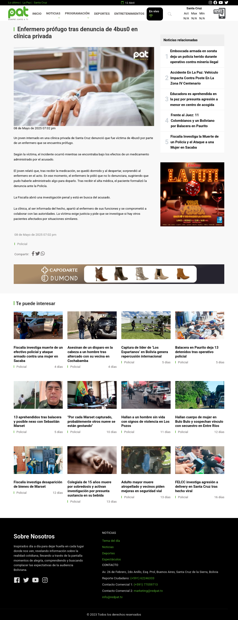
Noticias (53, 13)
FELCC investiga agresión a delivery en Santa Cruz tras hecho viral (196, 486)
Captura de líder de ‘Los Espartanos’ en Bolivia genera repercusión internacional (144, 351)
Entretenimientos (129, 13)
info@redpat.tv (112, 597)
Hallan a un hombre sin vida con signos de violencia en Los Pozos (145, 421)
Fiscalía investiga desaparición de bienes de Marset (38, 484)
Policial (22, 244)
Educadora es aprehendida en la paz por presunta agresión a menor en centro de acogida (194, 99)
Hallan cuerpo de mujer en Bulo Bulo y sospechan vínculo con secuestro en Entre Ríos (199, 421)
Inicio (36, 13)
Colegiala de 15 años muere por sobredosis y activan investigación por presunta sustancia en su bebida (89, 488)
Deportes (102, 13)
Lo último (14, 2)
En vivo (154, 14)
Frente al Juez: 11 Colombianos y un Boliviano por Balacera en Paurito (193, 120)
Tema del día (111, 540)
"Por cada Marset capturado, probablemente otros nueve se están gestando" (91, 421)
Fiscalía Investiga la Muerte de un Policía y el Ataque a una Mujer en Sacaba (194, 142)
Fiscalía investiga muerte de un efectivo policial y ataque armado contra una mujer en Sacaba (38, 354)
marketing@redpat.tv (148, 591)
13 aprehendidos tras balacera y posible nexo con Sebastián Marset (37, 421)
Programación (77, 13)
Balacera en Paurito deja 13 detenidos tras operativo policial (196, 351)
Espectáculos (111, 559)
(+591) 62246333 (142, 578)
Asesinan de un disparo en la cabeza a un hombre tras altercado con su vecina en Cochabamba (90, 354)
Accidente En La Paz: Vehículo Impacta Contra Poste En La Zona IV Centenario (194, 77)
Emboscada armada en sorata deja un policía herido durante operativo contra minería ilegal (194, 56)
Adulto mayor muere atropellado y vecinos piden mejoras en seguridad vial (143, 486)
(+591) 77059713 (146, 584)
